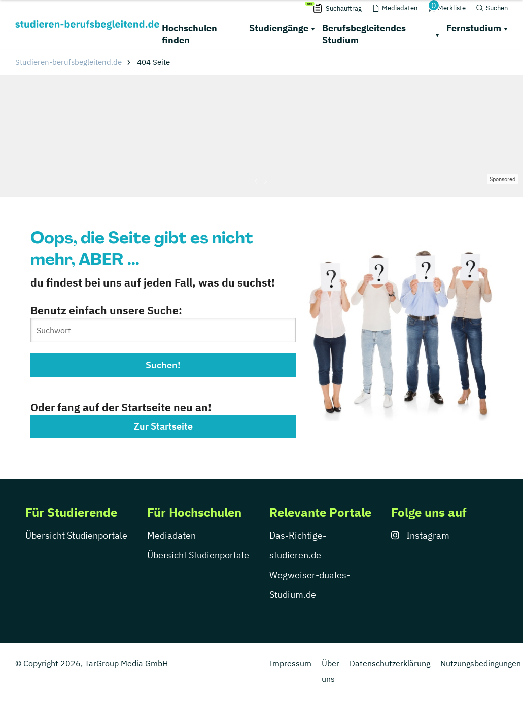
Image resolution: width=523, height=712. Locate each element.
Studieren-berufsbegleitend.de (68, 62)
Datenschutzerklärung (390, 663)
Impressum (290, 663)
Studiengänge (278, 28)
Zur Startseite (163, 426)
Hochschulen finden (189, 34)
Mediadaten (171, 535)
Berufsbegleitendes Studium (364, 34)
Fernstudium (473, 28)
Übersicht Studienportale (76, 535)
